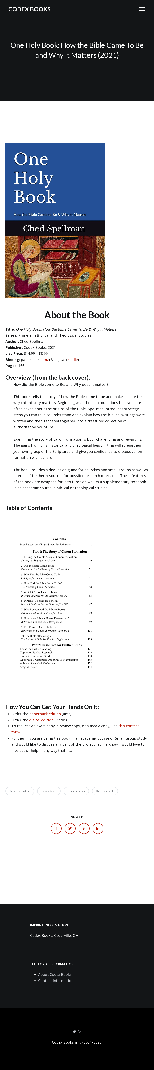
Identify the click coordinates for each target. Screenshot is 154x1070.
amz (45, 359)
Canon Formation (20, 790)
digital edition (41, 720)
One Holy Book (105, 790)
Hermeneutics (76, 790)
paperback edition (45, 713)
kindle (72, 359)
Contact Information (55, 980)
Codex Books (29, 9)
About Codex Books (55, 974)
